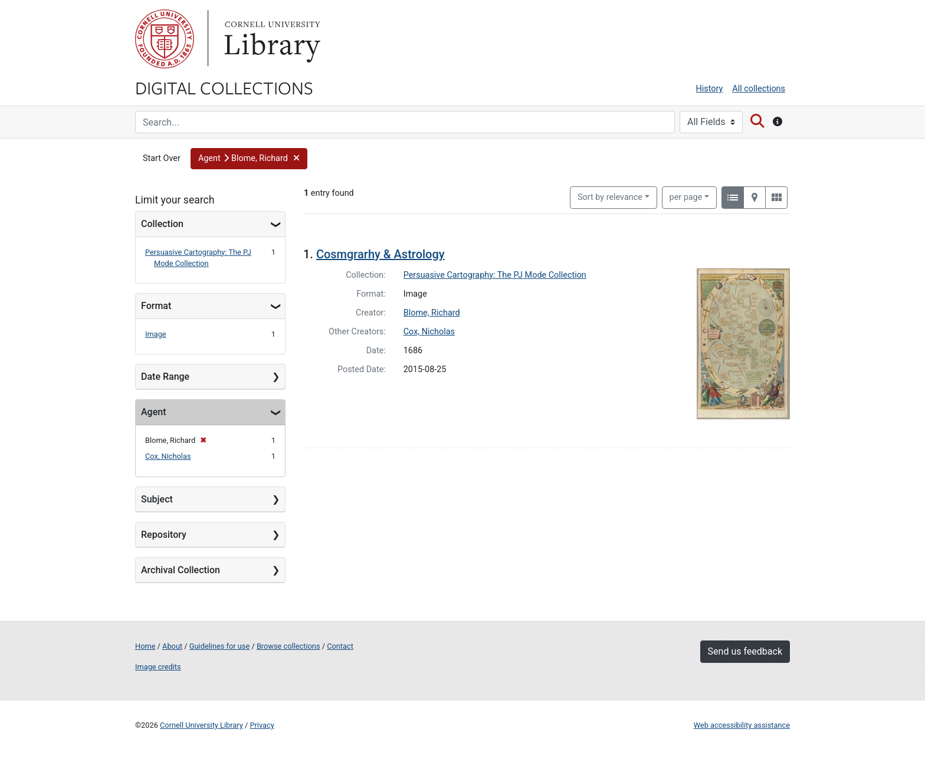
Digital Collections (224, 87)
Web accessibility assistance (742, 725)
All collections (758, 89)
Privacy (262, 725)
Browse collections (288, 646)
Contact (340, 646)
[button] (249, 158)
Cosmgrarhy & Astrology (380, 254)
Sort (610, 197)
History (709, 89)
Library (271, 38)
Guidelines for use (219, 646)
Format (156, 305)
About (172, 646)
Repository (163, 534)
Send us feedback (745, 651)
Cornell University (164, 38)
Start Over (162, 158)
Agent (153, 412)
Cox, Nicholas (168, 456)
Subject (157, 499)
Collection (162, 223)
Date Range (165, 376)
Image (155, 334)
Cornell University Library (201, 725)
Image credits (158, 666)
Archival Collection (180, 570)
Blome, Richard (432, 313)
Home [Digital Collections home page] (145, 646)
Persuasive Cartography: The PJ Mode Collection (495, 275)
